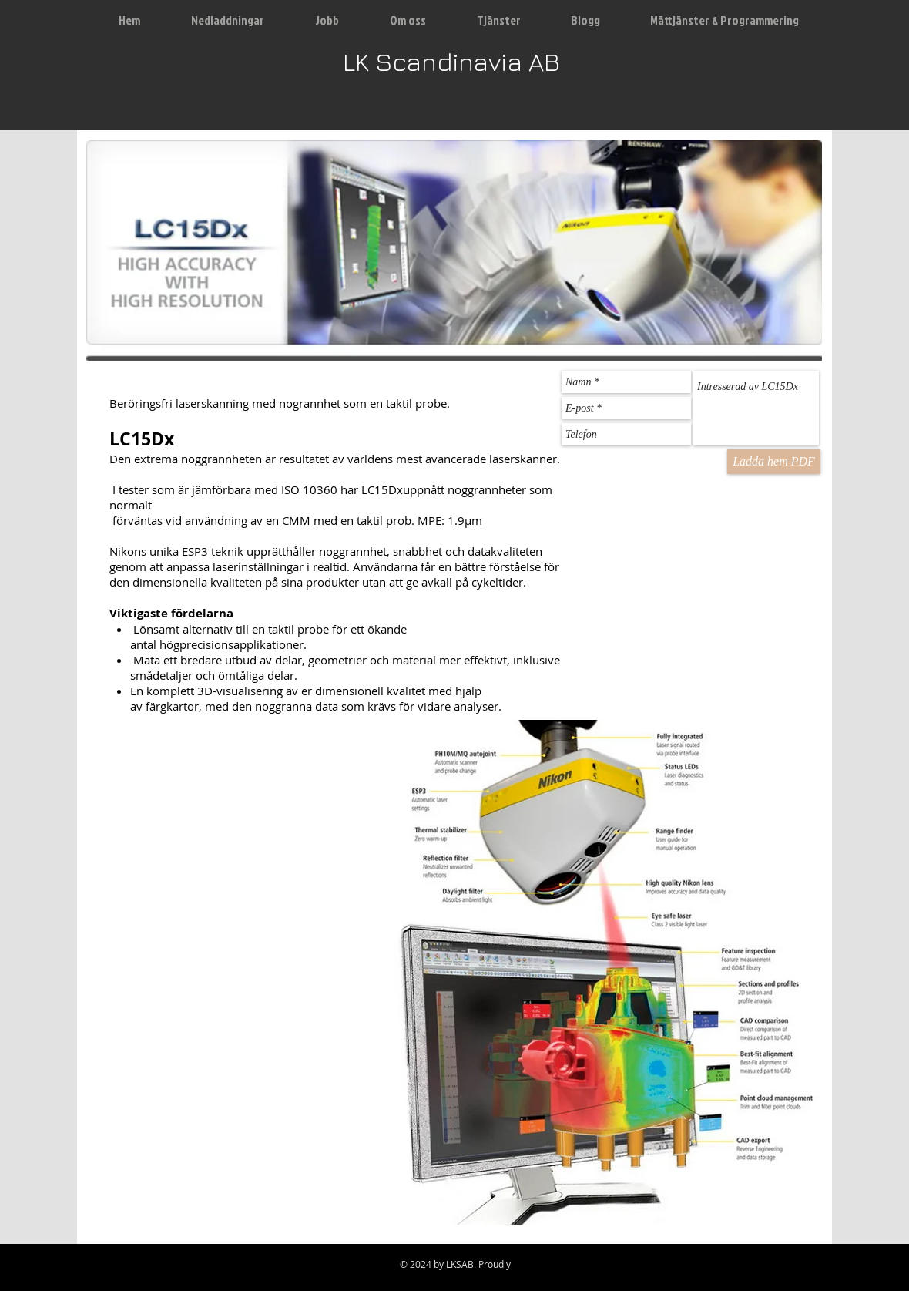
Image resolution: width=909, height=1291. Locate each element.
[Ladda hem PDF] (773, 461)
